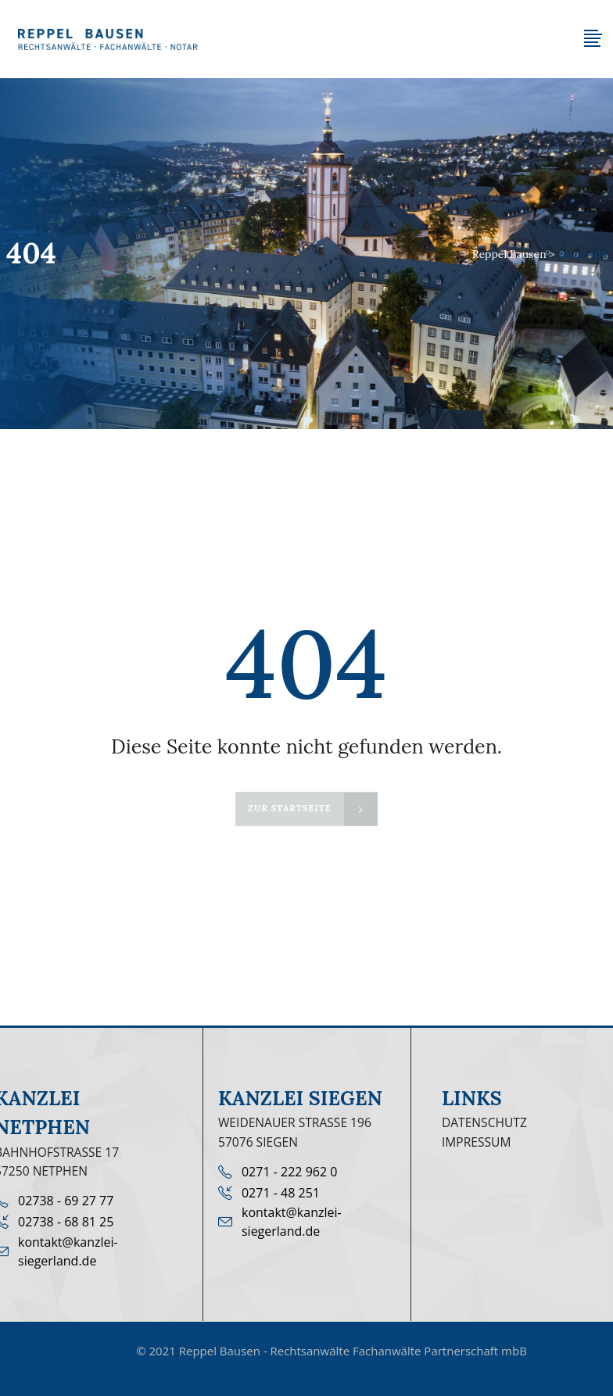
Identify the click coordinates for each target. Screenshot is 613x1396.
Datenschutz (484, 1122)
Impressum (476, 1142)
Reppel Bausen (509, 254)
